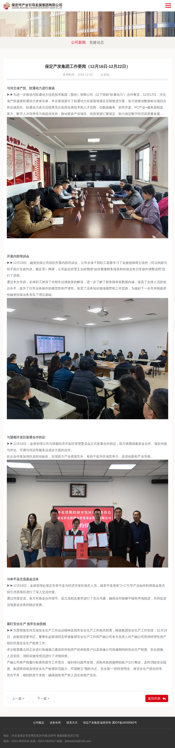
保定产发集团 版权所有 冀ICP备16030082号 (110, 722)
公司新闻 (78, 42)
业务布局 (55, 722)
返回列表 (154, 698)
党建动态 (96, 42)
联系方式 (72, 722)
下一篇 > (43, 698)
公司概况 (38, 722)
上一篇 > (18, 698)
